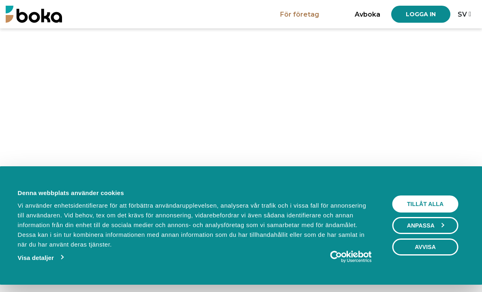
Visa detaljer (36, 257)
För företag (299, 14)
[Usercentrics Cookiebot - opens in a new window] (336, 257)
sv (462, 14)
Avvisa (425, 247)
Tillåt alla (425, 204)
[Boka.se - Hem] (34, 14)
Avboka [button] (367, 14)
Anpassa (425, 225)
